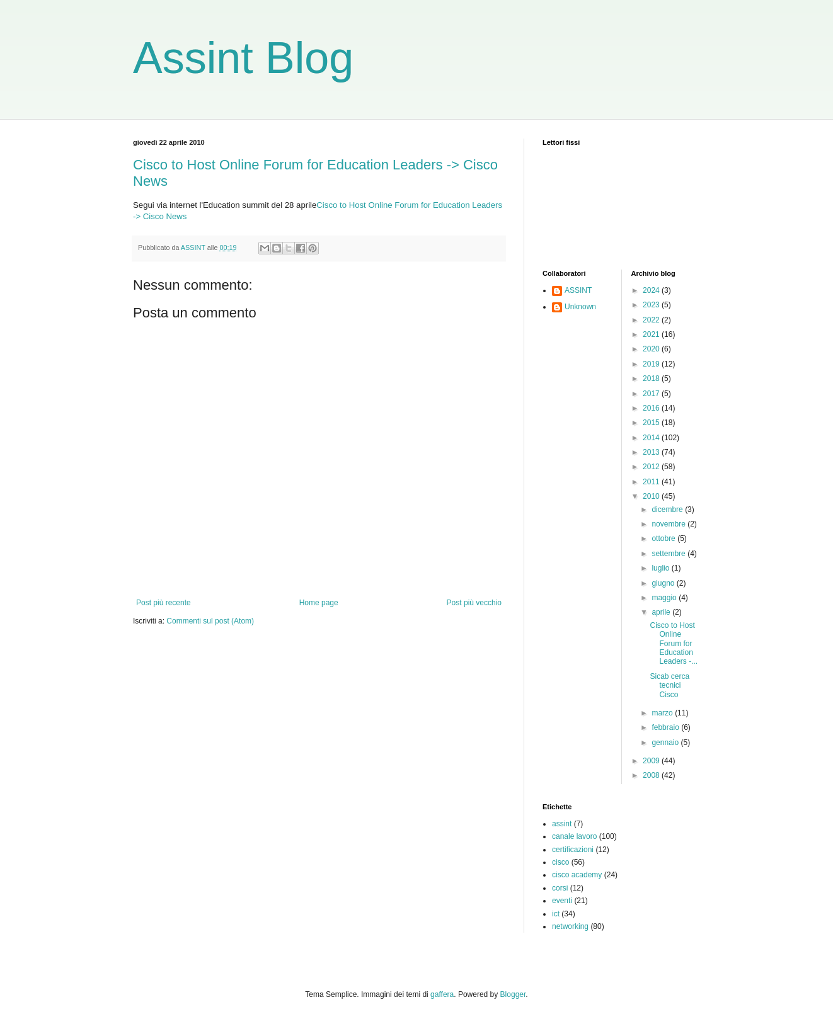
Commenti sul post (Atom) (210, 621)
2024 (652, 290)
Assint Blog (243, 58)
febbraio (666, 727)
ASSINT (578, 290)
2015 (652, 422)
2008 (652, 775)
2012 (652, 466)
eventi (562, 900)
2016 (652, 408)
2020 (652, 348)
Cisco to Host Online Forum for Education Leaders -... (674, 643)
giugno (664, 583)
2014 (652, 437)
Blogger (513, 994)
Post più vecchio (474, 602)
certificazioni (573, 849)
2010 (652, 496)
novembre (669, 524)
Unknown (580, 306)
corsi (560, 888)
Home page (318, 602)
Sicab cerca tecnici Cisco (669, 685)
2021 (652, 334)
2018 (652, 378)
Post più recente (163, 602)
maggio (665, 597)
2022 (652, 320)
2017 (652, 393)
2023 (652, 304)
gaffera (442, 994)
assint (562, 823)
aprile (662, 612)
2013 (652, 452)
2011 (652, 481)
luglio (661, 568)
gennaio (666, 742)
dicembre (668, 509)
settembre (669, 553)
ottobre (664, 538)
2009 (652, 760)
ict (556, 913)
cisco (560, 862)
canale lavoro (574, 836)
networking (570, 926)
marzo (663, 713)
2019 (652, 364)
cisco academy (577, 874)
